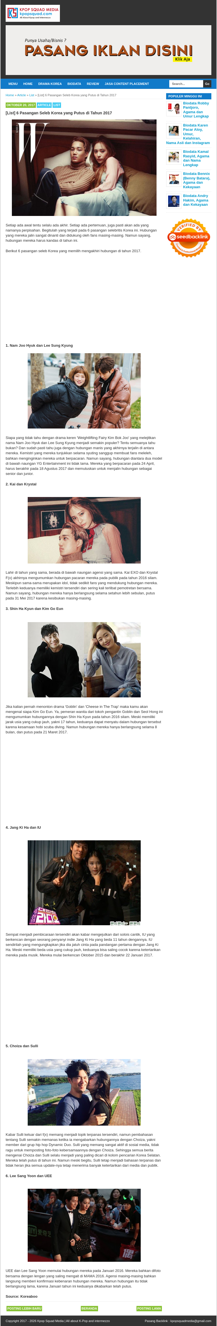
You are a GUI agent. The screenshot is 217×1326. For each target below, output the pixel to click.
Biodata (74, 83)
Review (93, 83)
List (56, 105)
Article (44, 105)
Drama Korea (50, 83)
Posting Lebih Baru (24, 1308)
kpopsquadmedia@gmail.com (190, 1321)
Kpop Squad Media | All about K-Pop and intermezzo (73, 1321)
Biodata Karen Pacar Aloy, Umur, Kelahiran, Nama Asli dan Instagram (188, 134)
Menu (13, 83)
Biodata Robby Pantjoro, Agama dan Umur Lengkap (196, 110)
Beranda (89, 1308)
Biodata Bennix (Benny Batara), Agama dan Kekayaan (196, 180)
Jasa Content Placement (127, 83)
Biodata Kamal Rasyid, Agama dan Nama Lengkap (196, 158)
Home (27, 83)
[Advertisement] (84, 298)
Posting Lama (149, 1308)
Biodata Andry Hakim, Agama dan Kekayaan (195, 200)
